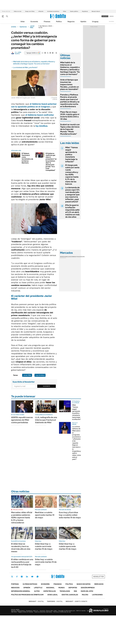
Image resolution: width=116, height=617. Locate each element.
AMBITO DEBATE (76, 601)
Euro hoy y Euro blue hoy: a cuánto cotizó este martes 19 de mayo (70, 515)
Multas (85, 595)
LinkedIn (27, 576)
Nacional (50, 588)
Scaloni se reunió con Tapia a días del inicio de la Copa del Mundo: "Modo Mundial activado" (70, 129)
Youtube (32, 576)
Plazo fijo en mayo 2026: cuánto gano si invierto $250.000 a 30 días (69, 115)
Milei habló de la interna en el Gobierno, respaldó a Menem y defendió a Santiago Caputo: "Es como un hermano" (34, 63)
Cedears (82, 256)
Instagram (22, 576)
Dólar (64, 11)
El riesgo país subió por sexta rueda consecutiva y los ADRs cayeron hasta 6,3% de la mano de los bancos (72, 174)
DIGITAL (36, 601)
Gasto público (74, 11)
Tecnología (65, 591)
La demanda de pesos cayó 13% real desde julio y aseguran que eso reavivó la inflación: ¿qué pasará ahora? (72, 194)
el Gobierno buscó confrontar (39, 115)
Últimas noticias (30, 584)
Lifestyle (38, 588)
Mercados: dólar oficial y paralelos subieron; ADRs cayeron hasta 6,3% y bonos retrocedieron (21, 517)
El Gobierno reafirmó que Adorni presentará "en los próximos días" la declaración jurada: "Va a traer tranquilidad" (51, 161)
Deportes (73, 588)
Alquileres (85, 11)
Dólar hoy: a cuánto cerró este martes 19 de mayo (46, 562)
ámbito (13, 27)
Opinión (83, 22)
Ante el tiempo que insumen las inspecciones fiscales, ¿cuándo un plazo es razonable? (69, 84)
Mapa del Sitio (87, 591)
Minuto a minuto (18, 509)
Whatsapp (37, 576)
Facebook (16, 576)
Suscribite (46, 386)
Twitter (12, 576)
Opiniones (23, 27)
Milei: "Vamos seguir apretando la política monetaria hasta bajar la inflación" (71, 154)
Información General (20, 591)
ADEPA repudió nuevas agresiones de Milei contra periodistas (22, 420)
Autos (37, 591)
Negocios (71, 22)
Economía (34, 22)
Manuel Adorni (96, 11)
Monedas (63, 256)
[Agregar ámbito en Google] (32, 53)
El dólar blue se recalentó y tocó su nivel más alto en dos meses (20, 548)
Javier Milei (32, 26)
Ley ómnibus (40, 375)
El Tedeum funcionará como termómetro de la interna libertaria (27, 158)
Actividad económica (53, 11)
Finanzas (47, 22)
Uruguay (95, 22)
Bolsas (68, 256)
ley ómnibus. (41, 126)
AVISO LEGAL (52, 595)
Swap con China (29, 11)
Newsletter (111, 21)
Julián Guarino (18, 52)
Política (59, 22)
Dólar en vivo (17, 11)
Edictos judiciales (70, 595)
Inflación (40, 11)
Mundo (61, 588)
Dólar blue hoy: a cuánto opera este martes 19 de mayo (67, 546)
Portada (15, 584)
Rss (75, 591)
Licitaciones (97, 595)
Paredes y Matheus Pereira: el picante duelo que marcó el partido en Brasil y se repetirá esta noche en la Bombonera (69, 100)
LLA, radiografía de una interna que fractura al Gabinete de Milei (46, 420)
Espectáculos (49, 591)
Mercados (98, 584)
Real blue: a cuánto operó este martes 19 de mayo (44, 515)
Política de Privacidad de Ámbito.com (27, 595)
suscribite (105, 16)
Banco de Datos (83, 584)
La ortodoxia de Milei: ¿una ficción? (25, 67)
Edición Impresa (88, 588)
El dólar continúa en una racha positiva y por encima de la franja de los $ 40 (22, 563)
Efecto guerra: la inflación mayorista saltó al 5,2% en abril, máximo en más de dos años (72, 211)
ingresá (111, 16)
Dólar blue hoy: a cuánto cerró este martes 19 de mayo (43, 546)
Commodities (75, 256)
